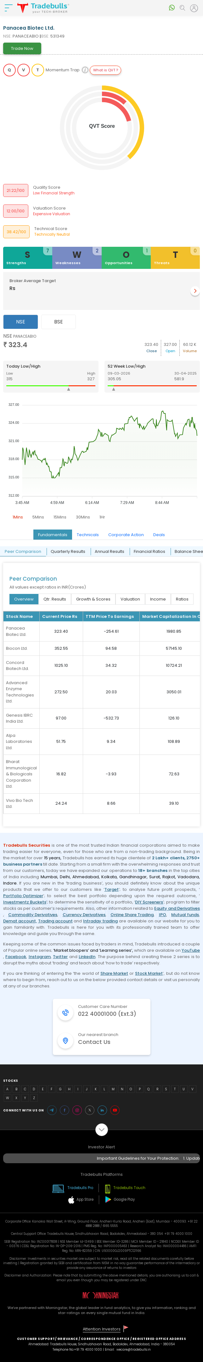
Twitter (60, 957)
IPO (162, 915)
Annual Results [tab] (109, 551)
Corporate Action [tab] (126, 535)
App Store (84, 1199)
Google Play (124, 1199)
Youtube (115, 1110)
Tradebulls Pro (80, 1187)
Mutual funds (185, 915)
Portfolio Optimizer (23, 896)
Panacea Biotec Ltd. (16, 631)
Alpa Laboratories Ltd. (19, 741)
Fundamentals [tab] (52, 535)
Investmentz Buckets (24, 902)
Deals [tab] (159, 535)
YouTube (191, 950)
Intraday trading (100, 921)
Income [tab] (158, 599)
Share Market (114, 973)
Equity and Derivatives (177, 908)
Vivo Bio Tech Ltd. (19, 803)
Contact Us (94, 1042)
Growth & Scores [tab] (93, 599)
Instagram (40, 957)
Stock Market (149, 973)
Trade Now (22, 48)
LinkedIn (87, 957)
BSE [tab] (58, 321)
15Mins (60, 517)
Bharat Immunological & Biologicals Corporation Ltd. (21, 774)
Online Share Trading (132, 915)
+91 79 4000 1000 (88, 1349)
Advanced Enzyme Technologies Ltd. (20, 692)
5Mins (38, 517)
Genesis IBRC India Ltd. (19, 718)
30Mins (83, 517)
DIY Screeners (149, 902)
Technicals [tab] (88, 535)
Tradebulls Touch (129, 1187)
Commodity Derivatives (32, 915)
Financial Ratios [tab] (149, 551)
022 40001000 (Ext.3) (107, 1014)
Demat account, (20, 921)
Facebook (15, 957)
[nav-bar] (9, 7)
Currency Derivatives (84, 915)
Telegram (52, 1110)
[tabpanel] (101, 427)
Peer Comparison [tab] (23, 551)
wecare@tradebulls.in (133, 1349)
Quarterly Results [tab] (68, 551)
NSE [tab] (20, 321)
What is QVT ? (105, 70)
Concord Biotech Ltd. (17, 666)
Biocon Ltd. (17, 648)
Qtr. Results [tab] (54, 599)
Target (111, 889)
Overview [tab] (24, 599)
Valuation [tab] (130, 599)
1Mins (18, 517)
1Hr (102, 517)
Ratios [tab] (182, 599)
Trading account (55, 921)
